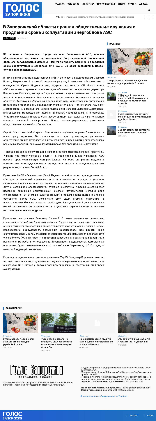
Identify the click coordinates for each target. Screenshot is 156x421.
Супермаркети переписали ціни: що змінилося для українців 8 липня (127, 82)
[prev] (146, 17)
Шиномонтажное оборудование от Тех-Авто (104, 396)
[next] (151, 17)
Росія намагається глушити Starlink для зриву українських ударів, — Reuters (134, 112)
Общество (9, 38)
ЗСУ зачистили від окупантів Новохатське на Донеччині (131, 126)
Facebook (134, 415)
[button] (149, 10)
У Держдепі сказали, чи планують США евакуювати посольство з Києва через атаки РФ (134, 97)
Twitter (150, 415)
